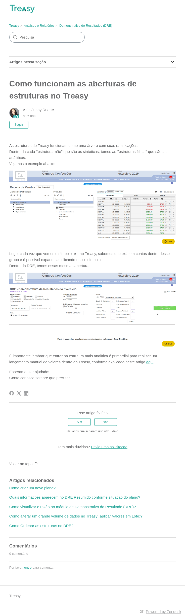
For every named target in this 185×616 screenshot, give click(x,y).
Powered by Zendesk (163, 611)
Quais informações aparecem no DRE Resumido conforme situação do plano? (74, 497)
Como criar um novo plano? (32, 488)
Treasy (14, 25)
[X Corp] (19, 393)
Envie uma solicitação (109, 447)
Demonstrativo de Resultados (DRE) (85, 25)
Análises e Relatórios (39, 25)
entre (28, 567)
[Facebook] (11, 393)
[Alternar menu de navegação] (167, 9)
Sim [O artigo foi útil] (79, 422)
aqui (149, 362)
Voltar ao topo (24, 463)
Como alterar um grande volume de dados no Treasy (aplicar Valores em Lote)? (76, 516)
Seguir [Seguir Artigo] (19, 124)
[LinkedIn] (26, 393)
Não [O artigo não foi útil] (105, 422)
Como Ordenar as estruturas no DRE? (41, 526)
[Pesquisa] (47, 37)
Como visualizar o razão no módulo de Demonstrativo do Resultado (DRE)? (72, 507)
